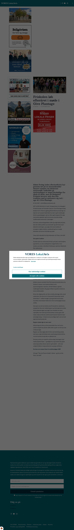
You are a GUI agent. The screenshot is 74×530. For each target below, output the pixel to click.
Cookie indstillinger (18, 267)
